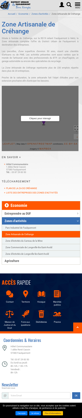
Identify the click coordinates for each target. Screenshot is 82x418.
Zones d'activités (39, 14)
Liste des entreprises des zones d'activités (32, 192)
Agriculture (12, 261)
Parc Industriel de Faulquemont (20, 227)
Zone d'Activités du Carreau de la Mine (24, 240)
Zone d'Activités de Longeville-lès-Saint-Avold (27, 253)
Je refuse (35, 413)
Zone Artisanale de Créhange (66, 14)
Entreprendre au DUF (18, 213)
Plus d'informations (53, 413)
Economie (23, 14)
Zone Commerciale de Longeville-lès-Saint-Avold (28, 247)
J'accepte (21, 413)
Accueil (11, 14)
